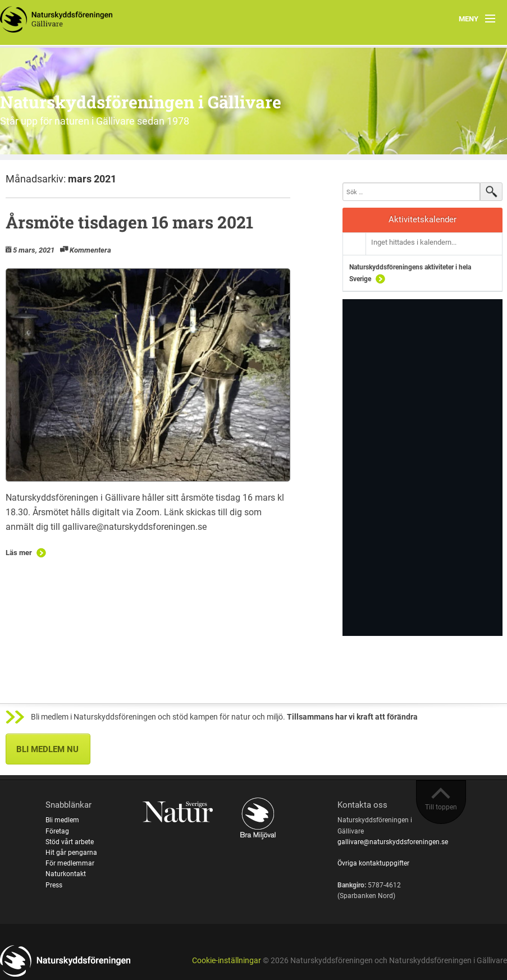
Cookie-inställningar (226, 960)
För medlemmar (69, 863)
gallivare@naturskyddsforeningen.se (392, 842)
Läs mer (19, 552)
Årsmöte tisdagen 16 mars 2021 (129, 222)
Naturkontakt (65, 874)
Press (53, 885)
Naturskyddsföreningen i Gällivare (140, 102)
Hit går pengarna (71, 853)
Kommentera (90, 250)
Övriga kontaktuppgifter (373, 863)
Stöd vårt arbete (69, 842)
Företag (57, 831)
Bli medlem (62, 820)
